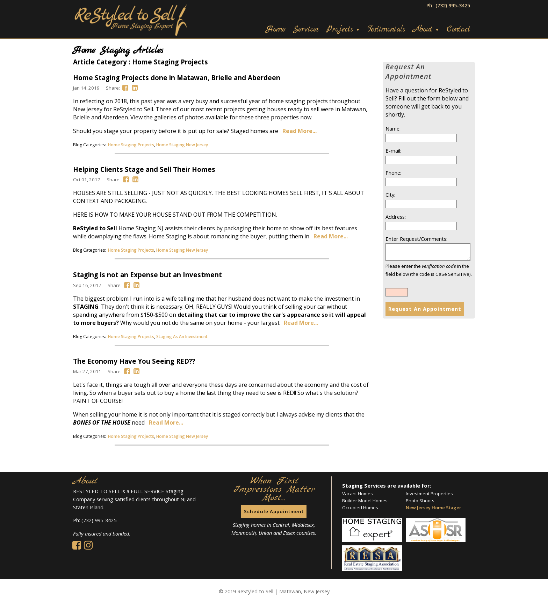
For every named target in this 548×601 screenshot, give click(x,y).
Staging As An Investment (182, 337)
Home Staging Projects (131, 145)
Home (275, 29)
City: (390, 194)
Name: (393, 128)
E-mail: (393, 150)
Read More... (299, 131)
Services (306, 29)
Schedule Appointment (274, 511)
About (426, 29)
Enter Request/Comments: (416, 238)
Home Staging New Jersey (182, 145)
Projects (343, 29)
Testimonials (386, 29)
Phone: (393, 172)
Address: (395, 216)
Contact (458, 29)
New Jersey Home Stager (433, 507)
